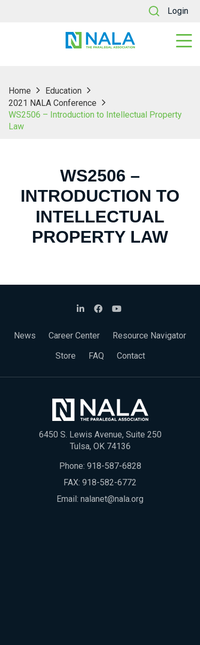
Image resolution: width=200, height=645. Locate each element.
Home (20, 91)
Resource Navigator (149, 335)
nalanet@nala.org (112, 499)
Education (63, 91)
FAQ (96, 356)
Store (65, 356)
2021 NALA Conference (53, 103)
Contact (131, 356)
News (25, 335)
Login (177, 11)
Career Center (74, 335)
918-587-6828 (114, 466)
